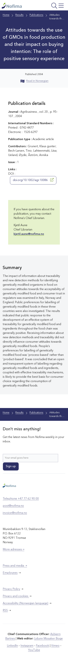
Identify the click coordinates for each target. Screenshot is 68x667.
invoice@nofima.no (15, 513)
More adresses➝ (13, 549)
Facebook (42, 645)
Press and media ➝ (15, 565)
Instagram (26, 645)
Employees (10, 572)
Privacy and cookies (16, 596)
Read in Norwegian (34, 81)
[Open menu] (53, 6)
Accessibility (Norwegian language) (25, 603)
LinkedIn (12, 645)
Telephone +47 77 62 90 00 (21, 498)
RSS (5, 610)
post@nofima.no (13, 505)
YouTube (34, 650)
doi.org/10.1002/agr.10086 (33, 180)
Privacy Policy (11, 589)
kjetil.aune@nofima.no (29, 234)
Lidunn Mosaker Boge (48, 638)
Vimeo (55, 645)
